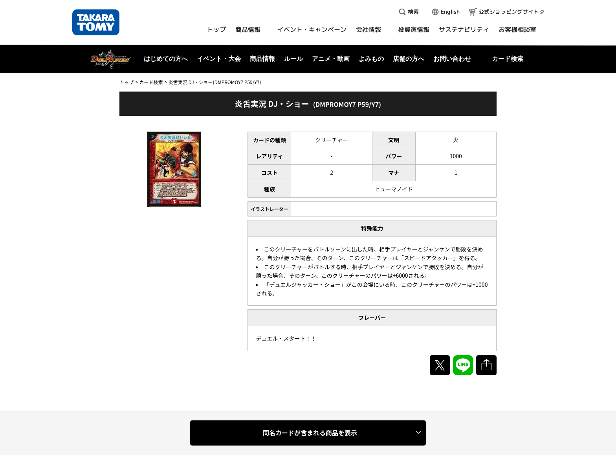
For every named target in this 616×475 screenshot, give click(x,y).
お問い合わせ (452, 58)
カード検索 (151, 82)
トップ (126, 82)
